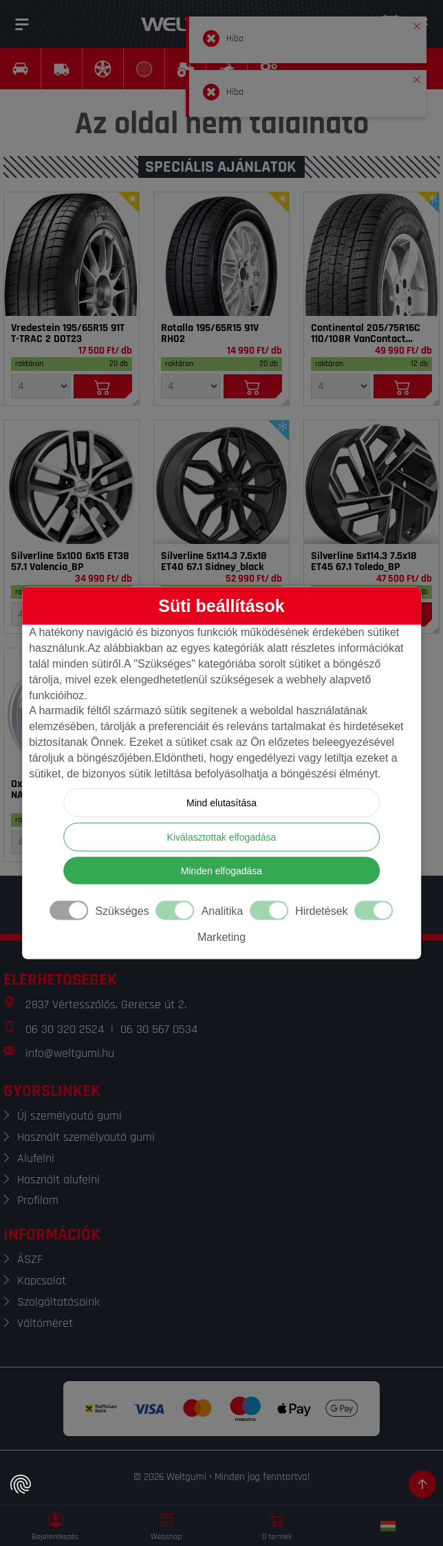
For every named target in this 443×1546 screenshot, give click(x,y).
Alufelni (35, 1158)
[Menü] (22, 24)
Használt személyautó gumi (86, 1137)
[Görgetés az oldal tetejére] (422, 1484)
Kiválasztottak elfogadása (222, 836)
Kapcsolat (41, 1280)
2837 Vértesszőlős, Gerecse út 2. (105, 1004)
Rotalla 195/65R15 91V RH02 (210, 334)
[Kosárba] (103, 386)
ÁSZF (30, 1259)
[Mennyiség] (40, 386)
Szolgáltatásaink (58, 1302)
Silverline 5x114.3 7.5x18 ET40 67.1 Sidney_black (214, 562)
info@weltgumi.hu (69, 1053)
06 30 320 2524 (64, 1029)
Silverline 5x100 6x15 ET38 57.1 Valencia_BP (70, 562)
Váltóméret (45, 1323)
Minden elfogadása (221, 870)
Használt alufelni (58, 1179)
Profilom (37, 1200)
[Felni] (71, 482)
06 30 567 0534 (158, 1029)
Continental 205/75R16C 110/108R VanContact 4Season (365, 334)
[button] (416, 23)
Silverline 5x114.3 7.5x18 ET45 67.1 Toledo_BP (364, 562)
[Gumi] (71, 254)
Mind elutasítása (221, 802)
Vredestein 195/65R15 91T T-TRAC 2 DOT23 (68, 334)
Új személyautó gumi (69, 1116)
